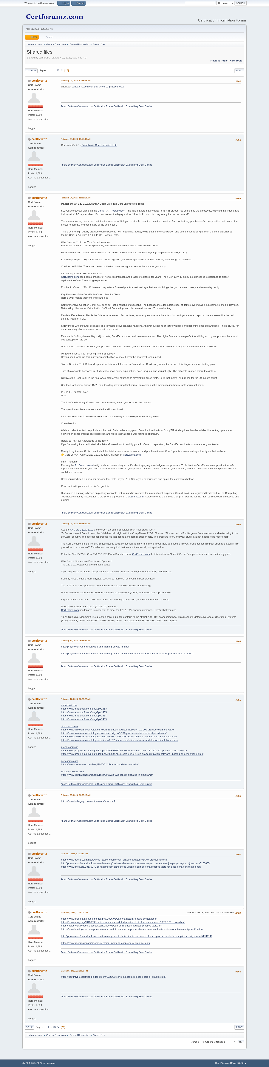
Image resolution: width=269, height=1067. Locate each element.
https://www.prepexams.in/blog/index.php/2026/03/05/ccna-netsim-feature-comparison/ (109, 918)
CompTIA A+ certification (111, 210)
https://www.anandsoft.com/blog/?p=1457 (84, 715)
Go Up (29, 1027)
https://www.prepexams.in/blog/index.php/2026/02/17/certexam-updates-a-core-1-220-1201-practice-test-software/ (124, 750)
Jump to (195, 1041)
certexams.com (80, 86)
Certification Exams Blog (125, 106)
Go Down (31, 71)
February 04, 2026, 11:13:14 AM (76, 198)
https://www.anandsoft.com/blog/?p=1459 (84, 719)
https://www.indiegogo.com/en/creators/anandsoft (88, 801)
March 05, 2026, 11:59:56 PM (74, 971)
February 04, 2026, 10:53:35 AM (76, 80)
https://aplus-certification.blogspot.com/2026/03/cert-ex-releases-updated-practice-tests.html (112, 925)
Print (239, 71)
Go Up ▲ (242, 1063)
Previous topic (219, 60)
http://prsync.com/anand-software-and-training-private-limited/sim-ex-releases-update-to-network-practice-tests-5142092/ (127, 653)
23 (58, 70)
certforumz (39, 80)
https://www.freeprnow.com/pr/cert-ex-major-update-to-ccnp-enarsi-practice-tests (105, 943)
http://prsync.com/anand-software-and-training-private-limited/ (95, 646)
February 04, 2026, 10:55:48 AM (76, 139)
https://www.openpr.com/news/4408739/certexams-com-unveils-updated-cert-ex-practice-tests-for (114, 859)
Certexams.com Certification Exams (95, 106)
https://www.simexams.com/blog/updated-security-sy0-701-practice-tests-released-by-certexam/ (113, 733)
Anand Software (69, 106)
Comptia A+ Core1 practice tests (99, 145)
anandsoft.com (69, 705)
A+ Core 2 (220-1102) (82, 529)
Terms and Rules (228, 1063)
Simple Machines (47, 1063)
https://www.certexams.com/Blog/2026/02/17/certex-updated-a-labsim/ (99, 764)
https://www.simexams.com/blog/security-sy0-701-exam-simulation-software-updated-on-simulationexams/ (119, 740)
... (55, 70)
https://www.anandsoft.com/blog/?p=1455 (84, 712)
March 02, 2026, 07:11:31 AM (74, 853)
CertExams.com (70, 276)
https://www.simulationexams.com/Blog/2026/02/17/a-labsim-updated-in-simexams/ (107, 774)
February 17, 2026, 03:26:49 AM (76, 640)
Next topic (236, 60)
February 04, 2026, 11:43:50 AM (76, 523)
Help (217, 1063)
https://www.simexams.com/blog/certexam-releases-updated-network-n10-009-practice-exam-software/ (117, 729)
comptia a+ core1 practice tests (106, 86)
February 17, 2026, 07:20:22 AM (76, 699)
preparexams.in (69, 747)
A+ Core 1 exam (84, 465)
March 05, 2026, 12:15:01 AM (74, 912)
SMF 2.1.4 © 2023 (30, 1063)
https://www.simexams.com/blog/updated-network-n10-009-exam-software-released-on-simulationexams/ (119, 736)
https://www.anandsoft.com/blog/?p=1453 (84, 708)
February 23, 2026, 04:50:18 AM (76, 795)
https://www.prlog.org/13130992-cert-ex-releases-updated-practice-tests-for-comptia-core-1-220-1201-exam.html (123, 922)
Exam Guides (145, 106)
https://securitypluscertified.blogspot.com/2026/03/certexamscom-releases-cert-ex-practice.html (113, 976)
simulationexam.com (72, 771)
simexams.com (69, 726)
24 (61, 70)
